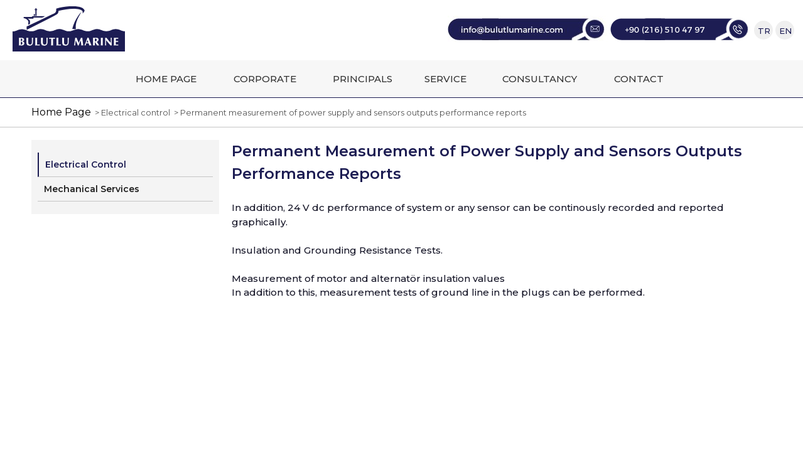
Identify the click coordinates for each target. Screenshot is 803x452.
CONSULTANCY (539, 79)
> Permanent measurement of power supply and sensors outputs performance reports (348, 112)
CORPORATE (265, 79)
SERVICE (445, 79)
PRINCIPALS (362, 79)
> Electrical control (130, 112)
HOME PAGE (166, 79)
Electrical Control (85, 164)
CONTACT (639, 79)
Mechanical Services (91, 189)
